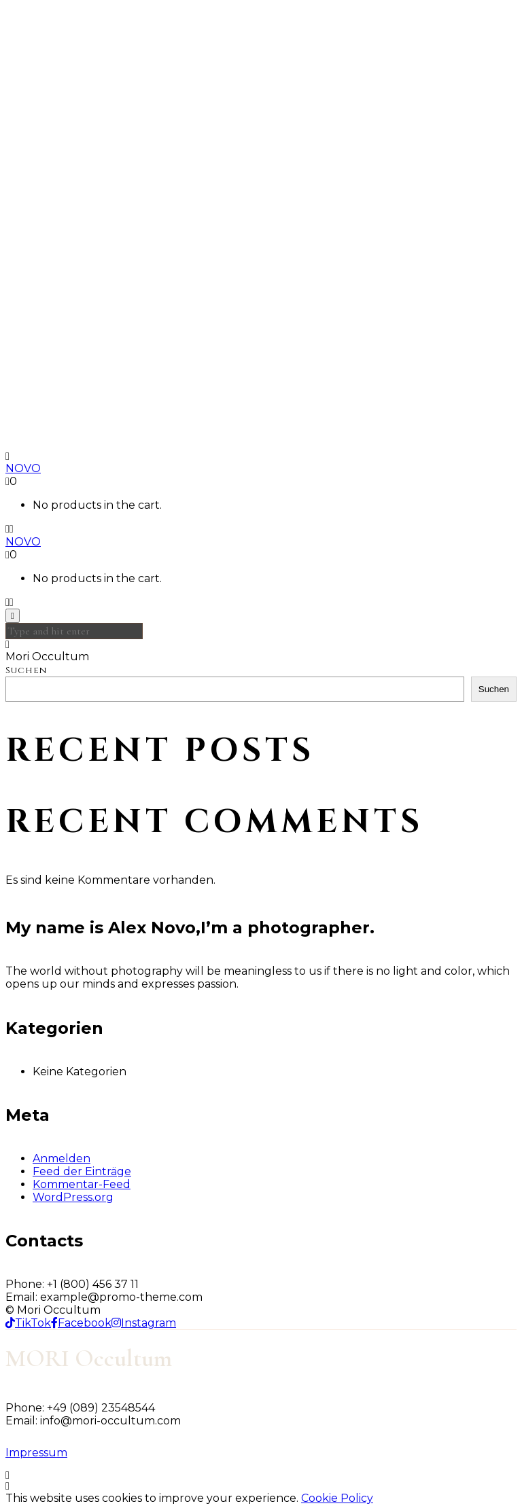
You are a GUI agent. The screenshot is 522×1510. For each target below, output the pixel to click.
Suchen (26, 670)
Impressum (36, 1452)
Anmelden (61, 1158)
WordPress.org (73, 1197)
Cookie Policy (337, 1498)
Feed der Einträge (82, 1171)
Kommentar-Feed (81, 1184)
